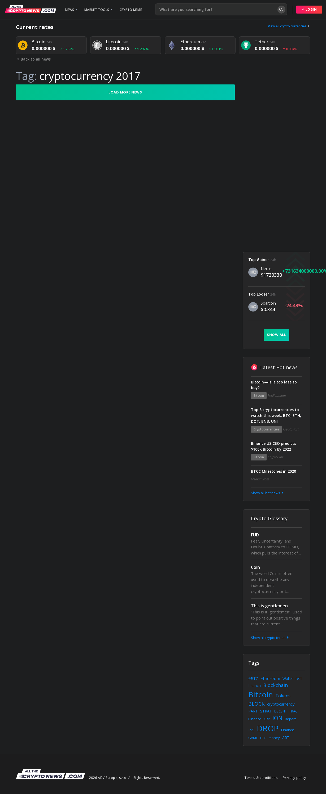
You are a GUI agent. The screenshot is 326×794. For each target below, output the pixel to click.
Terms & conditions (261, 777)
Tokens (282, 696)
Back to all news (33, 59)
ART (285, 737)
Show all (276, 334)
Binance (254, 718)
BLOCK (256, 703)
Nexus (266, 268)
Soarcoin (268, 303)
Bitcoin (259, 395)
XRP (267, 718)
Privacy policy (294, 777)
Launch (254, 685)
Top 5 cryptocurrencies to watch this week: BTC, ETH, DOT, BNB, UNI (276, 415)
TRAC (293, 711)
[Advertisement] (276, 164)
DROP (268, 728)
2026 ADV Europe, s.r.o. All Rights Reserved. (124, 777)
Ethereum (270, 678)
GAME (253, 737)
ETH (263, 737)
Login (309, 9)
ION (277, 718)
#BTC (253, 678)
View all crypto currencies (289, 26)
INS (251, 729)
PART (253, 711)
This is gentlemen (269, 606)
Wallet (287, 678)
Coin (255, 567)
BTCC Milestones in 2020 (273, 471)
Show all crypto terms (270, 637)
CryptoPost (291, 429)
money (274, 737)
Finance (287, 729)
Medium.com (277, 395)
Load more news (125, 92)
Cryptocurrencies (266, 429)
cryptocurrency (281, 704)
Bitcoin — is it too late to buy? (274, 384)
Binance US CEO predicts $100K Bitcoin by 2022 (273, 446)
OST (298, 678)
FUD (255, 535)
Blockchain (275, 685)
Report (290, 718)
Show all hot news (267, 492)
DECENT (280, 711)
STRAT (266, 711)
